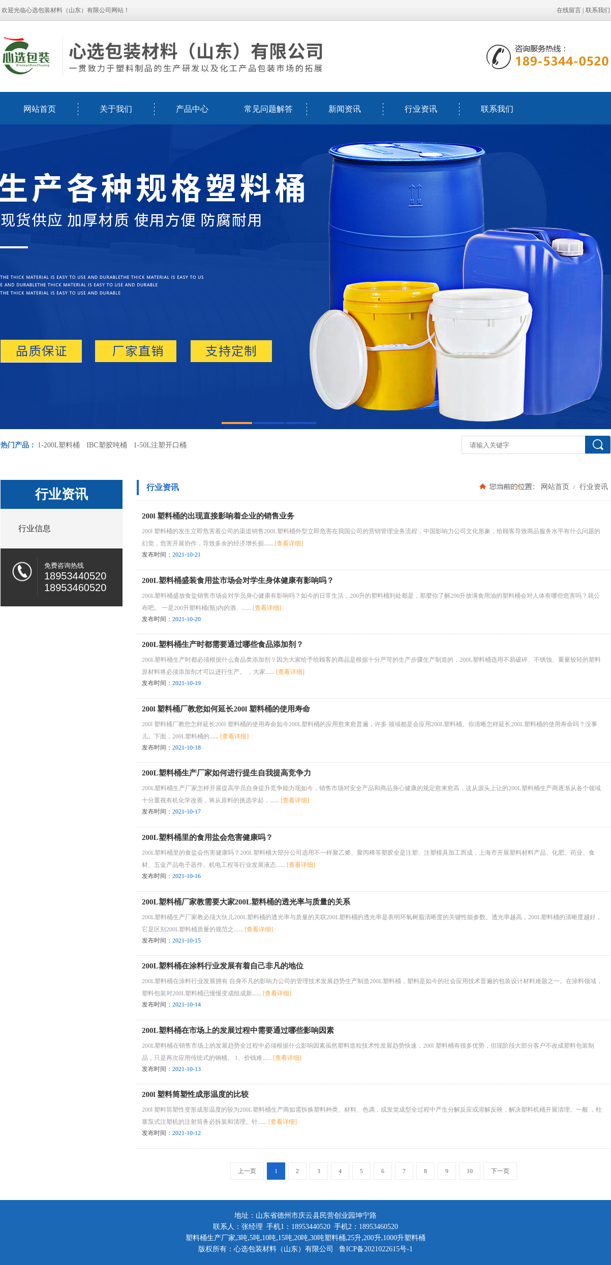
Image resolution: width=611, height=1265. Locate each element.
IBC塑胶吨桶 (106, 445)
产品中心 (192, 109)
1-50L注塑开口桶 (160, 445)
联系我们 (598, 10)
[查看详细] (288, 543)
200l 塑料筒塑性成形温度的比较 (195, 1094)
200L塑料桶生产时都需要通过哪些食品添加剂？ (222, 644)
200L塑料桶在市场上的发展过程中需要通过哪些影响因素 (238, 1030)
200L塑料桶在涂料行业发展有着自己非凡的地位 (222, 966)
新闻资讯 (344, 109)
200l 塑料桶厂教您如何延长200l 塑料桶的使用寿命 (226, 709)
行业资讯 (421, 109)
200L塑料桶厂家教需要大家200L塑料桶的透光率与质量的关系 (246, 902)
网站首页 (39, 109)
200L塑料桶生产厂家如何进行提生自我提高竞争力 (226, 773)
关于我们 (116, 109)
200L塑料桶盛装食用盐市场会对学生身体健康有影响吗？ (238, 580)
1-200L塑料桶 (59, 445)
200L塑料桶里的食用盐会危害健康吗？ (207, 837)
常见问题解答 (268, 109)
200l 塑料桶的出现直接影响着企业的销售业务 (218, 516)
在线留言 (569, 10)
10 (470, 1171)
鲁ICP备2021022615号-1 (376, 1249)
